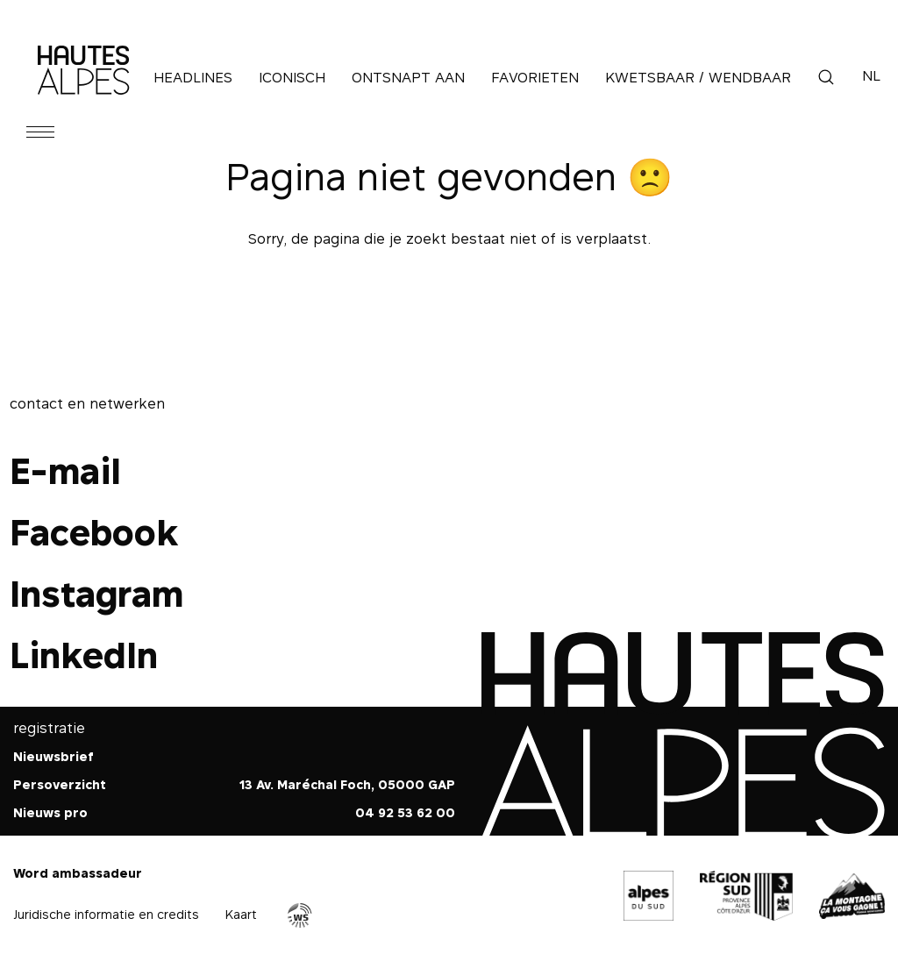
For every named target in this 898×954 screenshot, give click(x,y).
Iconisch (292, 77)
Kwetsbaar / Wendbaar (698, 77)
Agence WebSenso (300, 915)
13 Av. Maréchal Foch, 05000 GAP (347, 784)
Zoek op (826, 77)
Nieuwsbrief (53, 756)
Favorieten (535, 77)
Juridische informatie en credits (106, 914)
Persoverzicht (59, 784)
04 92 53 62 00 (405, 812)
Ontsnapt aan (408, 77)
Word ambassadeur (77, 872)
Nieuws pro (50, 812)
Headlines (192, 77)
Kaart (241, 914)
